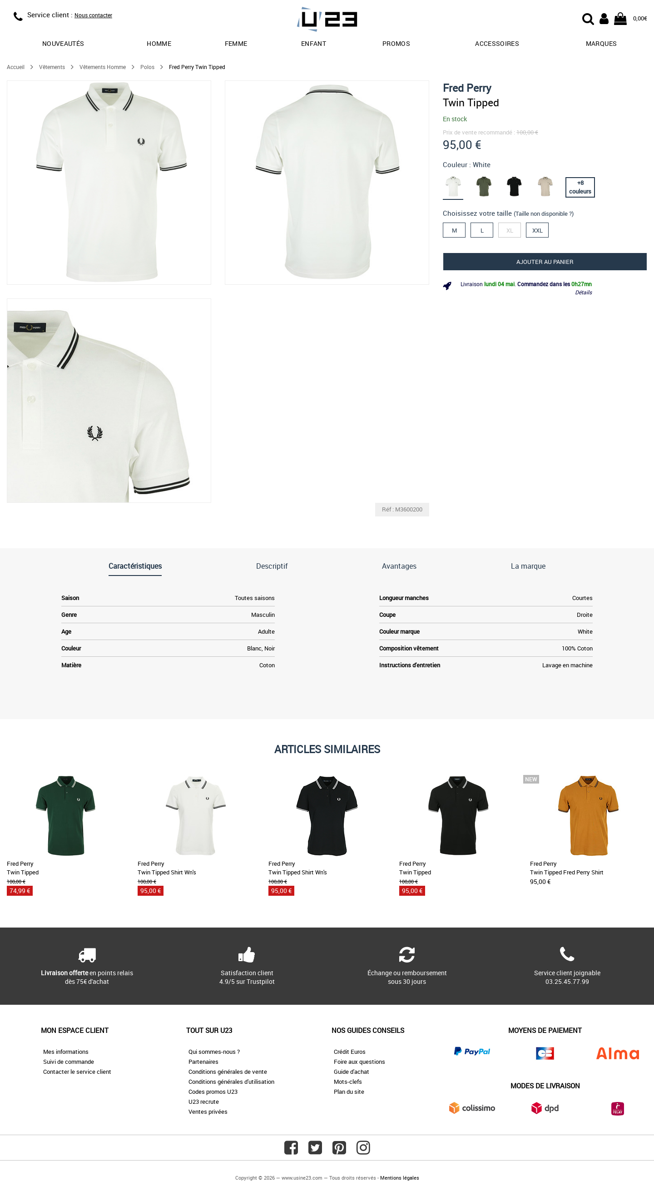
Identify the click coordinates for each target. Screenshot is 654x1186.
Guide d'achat (351, 1071)
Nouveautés (63, 43)
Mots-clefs (348, 1081)
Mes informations (66, 1051)
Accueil (16, 66)
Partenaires (203, 1061)
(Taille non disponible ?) (544, 213)
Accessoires (497, 43)
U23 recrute (203, 1101)
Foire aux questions (359, 1061)
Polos (147, 66)
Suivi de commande (68, 1061)
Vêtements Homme (102, 66)
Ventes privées (208, 1111)
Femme (236, 43)
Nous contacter (93, 15)
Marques (601, 43)
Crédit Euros (350, 1051)
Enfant (313, 43)
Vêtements (52, 66)
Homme (159, 43)
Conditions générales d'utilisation (231, 1081)
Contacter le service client (77, 1071)
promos (396, 43)
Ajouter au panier (545, 262)
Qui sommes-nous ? (214, 1051)
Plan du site (349, 1091)
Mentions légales (399, 1177)
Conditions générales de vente (227, 1071)
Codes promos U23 (213, 1091)
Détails (583, 292)
